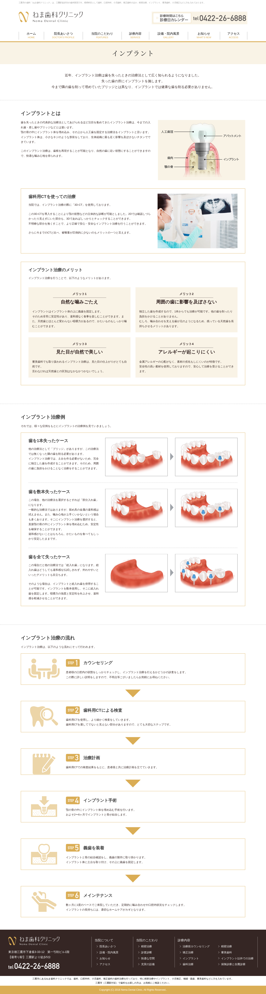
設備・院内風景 (168, 35)
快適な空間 (148, 958)
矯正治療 (188, 952)
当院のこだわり (102, 35)
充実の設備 (148, 964)
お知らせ (204, 35)
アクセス (233, 35)
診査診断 (146, 952)
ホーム (31, 35)
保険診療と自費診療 (234, 964)
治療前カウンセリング (196, 946)
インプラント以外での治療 (237, 958)
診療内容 (135, 35)
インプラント (191, 958)
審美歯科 (226, 952)
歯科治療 (188, 964)
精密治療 (146, 946)
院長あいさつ (63, 35)
